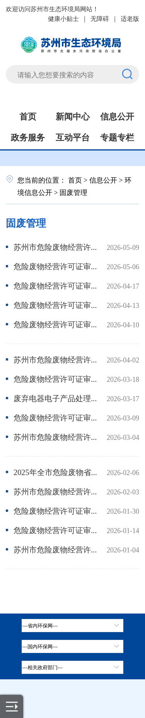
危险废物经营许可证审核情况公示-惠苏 (56, 266)
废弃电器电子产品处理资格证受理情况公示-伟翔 (56, 397)
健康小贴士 (63, 18)
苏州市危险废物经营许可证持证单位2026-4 (56, 246)
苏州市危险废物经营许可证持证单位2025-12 (56, 549)
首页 (27, 115)
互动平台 (73, 136)
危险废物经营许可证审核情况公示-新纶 (56, 285)
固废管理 (26, 222)
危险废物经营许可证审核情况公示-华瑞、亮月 (56, 378)
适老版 (130, 18)
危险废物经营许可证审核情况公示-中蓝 (56, 529)
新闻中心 (73, 115)
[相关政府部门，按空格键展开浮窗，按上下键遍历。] (72, 667)
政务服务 (28, 136)
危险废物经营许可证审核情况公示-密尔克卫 (56, 417)
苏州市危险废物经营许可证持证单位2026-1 (56, 491)
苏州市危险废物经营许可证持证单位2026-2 (56, 436)
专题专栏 (117, 136)
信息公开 (117, 115)
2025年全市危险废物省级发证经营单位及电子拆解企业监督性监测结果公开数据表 (56, 471)
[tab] (72, 646)
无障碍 (99, 18)
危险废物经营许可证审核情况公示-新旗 (56, 304)
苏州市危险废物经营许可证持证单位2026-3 (56, 359)
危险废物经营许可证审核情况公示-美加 (56, 324)
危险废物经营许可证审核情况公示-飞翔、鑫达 (56, 510)
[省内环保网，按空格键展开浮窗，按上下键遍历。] (72, 625)
